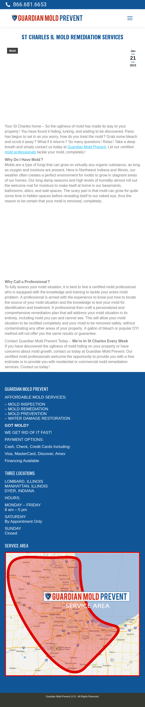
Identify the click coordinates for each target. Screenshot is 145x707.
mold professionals (20, 152)
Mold (12, 50)
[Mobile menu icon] (130, 18)
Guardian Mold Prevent (86, 147)
